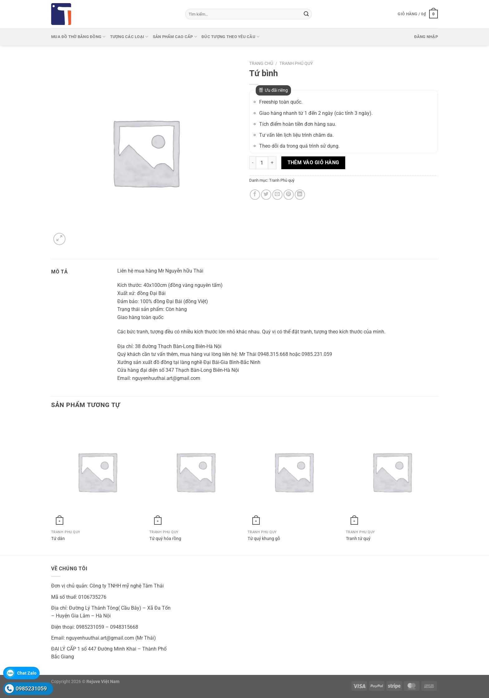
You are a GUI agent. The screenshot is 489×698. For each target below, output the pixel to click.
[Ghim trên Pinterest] (288, 194)
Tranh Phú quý (296, 63)
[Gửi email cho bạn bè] (277, 194)
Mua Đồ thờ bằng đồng (78, 37)
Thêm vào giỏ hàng (313, 162)
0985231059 (31, 688)
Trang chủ (261, 63)
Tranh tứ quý (358, 538)
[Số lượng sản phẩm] (262, 162)
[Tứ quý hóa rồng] (195, 471)
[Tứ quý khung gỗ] (294, 471)
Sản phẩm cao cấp (175, 37)
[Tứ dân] (97, 471)
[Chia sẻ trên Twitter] (266, 194)
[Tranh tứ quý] (392, 471)
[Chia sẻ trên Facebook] (255, 194)
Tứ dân (58, 538)
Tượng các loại (129, 37)
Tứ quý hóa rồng (165, 538)
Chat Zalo (26, 673)
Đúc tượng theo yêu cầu (230, 37)
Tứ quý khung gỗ (264, 538)
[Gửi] (306, 14)
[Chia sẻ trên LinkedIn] (300, 194)
